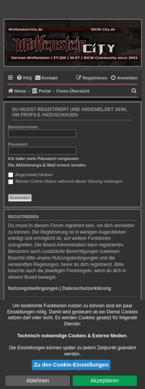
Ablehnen (37, 380)
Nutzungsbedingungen (33, 288)
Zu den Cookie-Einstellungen (71, 365)
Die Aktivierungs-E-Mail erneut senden (47, 165)
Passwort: (18, 144)
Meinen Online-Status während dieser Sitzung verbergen (65, 181)
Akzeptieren (104, 380)
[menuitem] (24, 78)
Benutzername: (23, 127)
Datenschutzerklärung (86, 288)
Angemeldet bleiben (30, 174)
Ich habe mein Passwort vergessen (43, 158)
